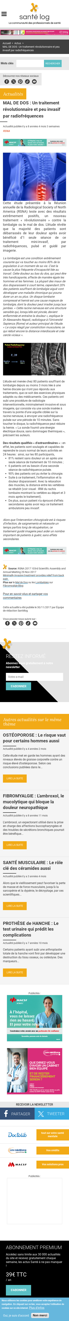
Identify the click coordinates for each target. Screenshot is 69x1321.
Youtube (35, 622)
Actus (17, 43)
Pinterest (20, 81)
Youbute (34, 81)
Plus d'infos (36, 1308)
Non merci (40, 1315)
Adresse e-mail (16, 671)
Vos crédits (52, 1150)
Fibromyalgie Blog (13, 585)
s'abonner (18, 1290)
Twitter (13, 81)
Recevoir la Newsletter (34, 1104)
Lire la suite (15, 778)
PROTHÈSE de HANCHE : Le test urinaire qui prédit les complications (31, 929)
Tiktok (27, 81)
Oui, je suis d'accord (16, 1315)
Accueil (7, 43)
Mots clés (7, 63)
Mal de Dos (21, 582)
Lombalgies (42, 582)
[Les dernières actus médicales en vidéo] (34, 1223)
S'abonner (18, 686)
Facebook (6, 81)
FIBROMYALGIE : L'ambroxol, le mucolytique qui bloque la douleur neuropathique (33, 801)
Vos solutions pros (52, 1164)
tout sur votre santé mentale (52, 1134)
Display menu (4, 13)
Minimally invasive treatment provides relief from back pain (33, 577)
